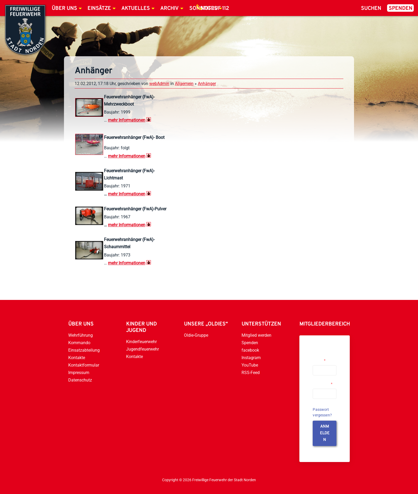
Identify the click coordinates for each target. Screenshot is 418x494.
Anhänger (207, 83)
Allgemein (184, 83)
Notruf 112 (215, 8)
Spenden (400, 8)
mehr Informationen (126, 193)
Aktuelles (135, 8)
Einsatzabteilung (84, 350)
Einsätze (99, 8)
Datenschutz (80, 380)
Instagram (251, 357)
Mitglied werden (256, 335)
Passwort (322, 384)
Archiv (169, 8)
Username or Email (323, 358)
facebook (250, 350)
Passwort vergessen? (322, 412)
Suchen (371, 8)
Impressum (78, 372)
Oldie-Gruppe (196, 335)
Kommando (79, 342)
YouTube (250, 365)
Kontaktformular (83, 365)
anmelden (324, 433)
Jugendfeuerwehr (142, 349)
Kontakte (76, 357)
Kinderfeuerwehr (141, 341)
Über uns (64, 8)
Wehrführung (80, 335)
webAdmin (159, 83)
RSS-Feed (251, 372)
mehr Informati (122, 120)
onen (140, 120)
